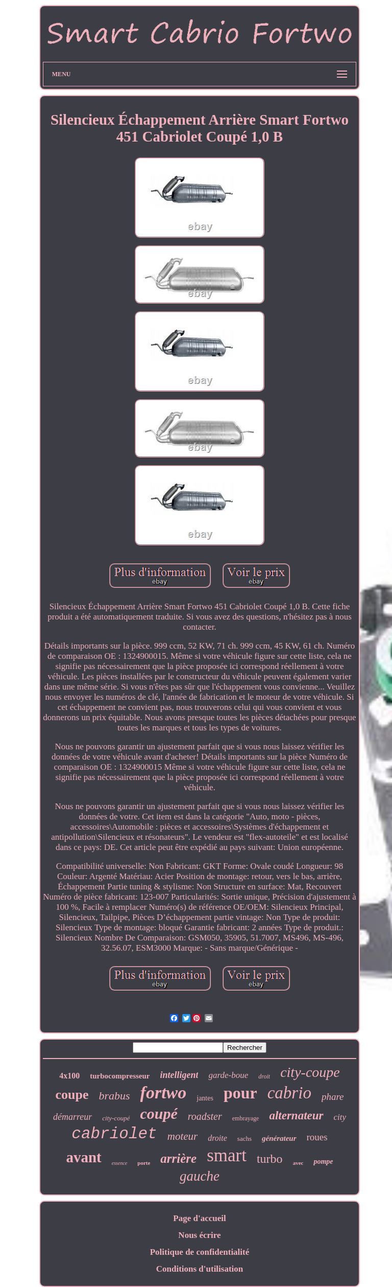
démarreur (72, 1117)
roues (317, 1137)
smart (227, 1155)
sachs (244, 1138)
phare (333, 1096)
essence (120, 1163)
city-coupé (116, 1118)
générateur (279, 1138)
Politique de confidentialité (200, 1252)
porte (143, 1163)
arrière (178, 1158)
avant (83, 1157)
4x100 (69, 1075)
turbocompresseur (120, 1076)
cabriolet (114, 1134)
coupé (158, 1113)
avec (298, 1163)
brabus (114, 1095)
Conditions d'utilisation (199, 1269)
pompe (323, 1161)
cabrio (289, 1093)
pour (240, 1093)
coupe (71, 1094)
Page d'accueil (199, 1218)
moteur (182, 1136)
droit (264, 1076)
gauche (199, 1176)
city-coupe (310, 1072)
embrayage (245, 1118)
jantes (205, 1098)
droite (217, 1138)
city (340, 1117)
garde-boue (228, 1075)
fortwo (163, 1092)
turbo (270, 1158)
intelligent (179, 1075)
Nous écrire (199, 1235)
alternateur (296, 1115)
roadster (205, 1116)
